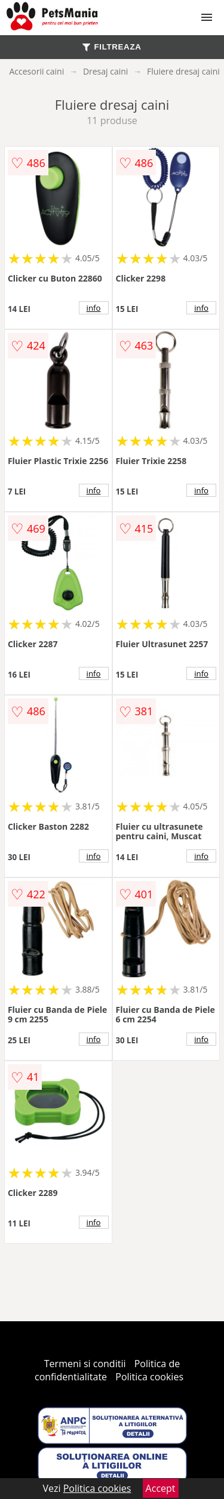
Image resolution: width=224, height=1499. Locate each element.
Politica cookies (149, 1376)
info (94, 307)
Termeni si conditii (85, 1363)
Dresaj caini (105, 71)
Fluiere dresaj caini (183, 71)
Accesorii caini (36, 71)
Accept (161, 1488)
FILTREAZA (111, 46)
